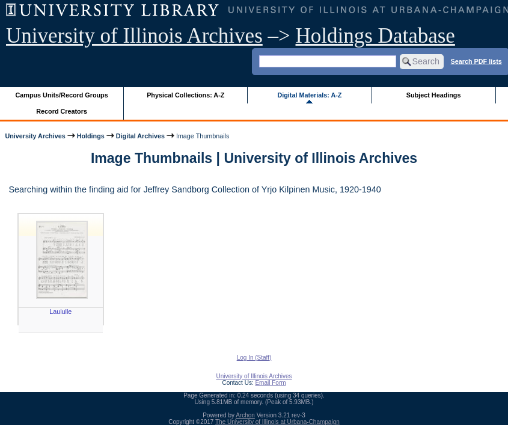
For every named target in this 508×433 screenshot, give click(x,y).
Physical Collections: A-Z (185, 95)
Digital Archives (140, 136)
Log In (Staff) (254, 357)
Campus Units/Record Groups (62, 95)
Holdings (91, 136)
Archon (245, 415)
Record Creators (61, 111)
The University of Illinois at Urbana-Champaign (277, 422)
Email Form (270, 382)
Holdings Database (375, 36)
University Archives (35, 136)
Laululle (60, 311)
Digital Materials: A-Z (309, 95)
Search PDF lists (476, 60)
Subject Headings (433, 95)
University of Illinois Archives (134, 36)
